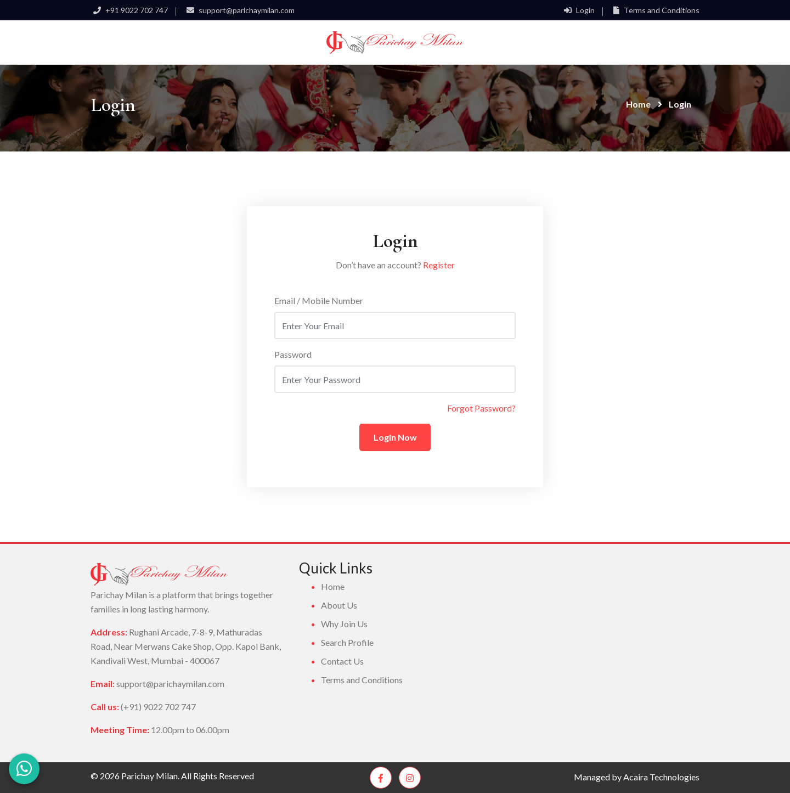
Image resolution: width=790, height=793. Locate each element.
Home (638, 104)
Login (578, 10)
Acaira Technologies (661, 777)
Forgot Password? (481, 408)
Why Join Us (344, 623)
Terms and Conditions (655, 10)
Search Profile (347, 642)
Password (293, 354)
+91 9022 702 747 (129, 10)
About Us (339, 605)
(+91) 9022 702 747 (158, 706)
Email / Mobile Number (318, 300)
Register (439, 265)
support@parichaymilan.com (239, 10)
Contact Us (342, 661)
